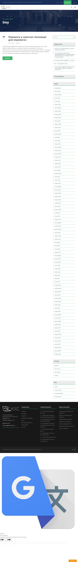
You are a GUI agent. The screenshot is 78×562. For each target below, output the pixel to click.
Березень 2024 (58, 173)
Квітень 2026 (57, 91)
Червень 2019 (58, 324)
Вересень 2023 (58, 193)
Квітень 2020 (57, 304)
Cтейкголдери (24, 425)
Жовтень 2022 (58, 226)
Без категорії (57, 372)
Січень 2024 (57, 180)
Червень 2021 (58, 268)
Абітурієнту (24, 413)
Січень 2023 (57, 216)
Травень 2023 (58, 203)
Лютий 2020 (57, 308)
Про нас (23, 427)
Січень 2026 (57, 101)
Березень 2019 (58, 334)
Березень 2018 (58, 347)
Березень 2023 (58, 209)
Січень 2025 (57, 140)
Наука (22, 420)
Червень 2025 (58, 124)
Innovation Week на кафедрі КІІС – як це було (65, 60)
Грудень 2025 (58, 104)
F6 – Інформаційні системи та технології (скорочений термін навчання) (47, 425)
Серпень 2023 (58, 196)
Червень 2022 (58, 235)
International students (27, 418)
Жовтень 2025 (58, 111)
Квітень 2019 (57, 331)
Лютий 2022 (57, 245)
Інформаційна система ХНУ (65, 419)
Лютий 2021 (57, 278)
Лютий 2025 (57, 137)
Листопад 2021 (58, 255)
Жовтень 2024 (58, 150)
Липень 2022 (57, 232)
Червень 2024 (58, 163)
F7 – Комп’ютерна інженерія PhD (48, 437)
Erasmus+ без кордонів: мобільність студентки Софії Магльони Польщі (64, 49)
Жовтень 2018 (58, 341)
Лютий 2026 (57, 98)
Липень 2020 (57, 295)
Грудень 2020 (58, 285)
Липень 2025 (57, 121)
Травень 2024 (58, 166)
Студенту (23, 415)
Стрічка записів (58, 390)
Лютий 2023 (57, 212)
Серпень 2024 (58, 157)
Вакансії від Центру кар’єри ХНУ (67, 426)
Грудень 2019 (57, 311)
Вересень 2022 (58, 229)
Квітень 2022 (57, 242)
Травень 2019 (57, 327)
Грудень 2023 (58, 183)
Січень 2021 (57, 281)
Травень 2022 (58, 239)
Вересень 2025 (58, 114)
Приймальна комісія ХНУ (65, 421)
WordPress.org (58, 396)
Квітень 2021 (57, 275)
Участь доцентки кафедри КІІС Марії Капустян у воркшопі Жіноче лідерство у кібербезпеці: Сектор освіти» (65, 68)
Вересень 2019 (58, 321)
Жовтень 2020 (58, 291)
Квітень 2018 (57, 344)
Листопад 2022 (58, 222)
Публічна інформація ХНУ (65, 424)
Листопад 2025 (58, 107)
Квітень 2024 (57, 170)
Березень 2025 (58, 134)
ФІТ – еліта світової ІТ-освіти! (61, 63)
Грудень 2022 (58, 219)
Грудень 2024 (58, 143)
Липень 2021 (57, 265)
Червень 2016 (58, 354)
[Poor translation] (8, 540)
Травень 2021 (57, 272)
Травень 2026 (58, 88)
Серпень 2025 (58, 117)
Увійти (56, 386)
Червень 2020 (58, 298)
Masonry (57, 365)
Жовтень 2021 (58, 258)
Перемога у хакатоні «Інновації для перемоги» (27, 38)
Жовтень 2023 (58, 189)
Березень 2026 (58, 94)
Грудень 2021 (57, 252)
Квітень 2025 (57, 130)
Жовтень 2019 (58, 318)
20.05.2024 (11, 43)
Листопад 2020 (58, 288)
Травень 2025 (58, 127)
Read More (7, 58)
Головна (23, 411)
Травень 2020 (58, 301)
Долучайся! (67, 2)
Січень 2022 (57, 249)
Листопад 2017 (58, 350)
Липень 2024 (57, 160)
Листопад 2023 (58, 186)
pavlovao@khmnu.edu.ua (9, 425)
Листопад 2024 (58, 147)
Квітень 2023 (57, 206)
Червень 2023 (58, 199)
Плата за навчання (63, 428)
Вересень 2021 (58, 262)
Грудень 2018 (57, 337)
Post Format (57, 368)
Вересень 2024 (58, 153)
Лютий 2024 (57, 176)
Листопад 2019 (58, 314)
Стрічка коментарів (59, 393)
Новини (18, 43)
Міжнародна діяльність (26, 422)
